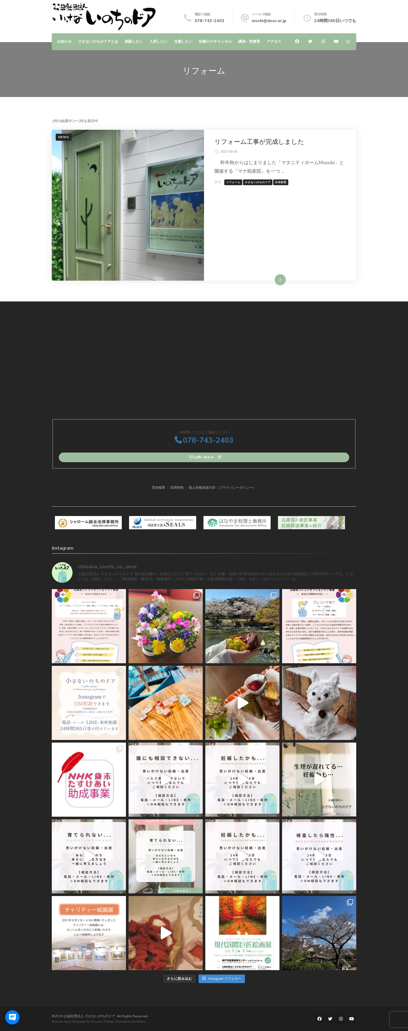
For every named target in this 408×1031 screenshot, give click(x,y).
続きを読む (272, 280)
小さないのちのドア (258, 182)
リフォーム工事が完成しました (259, 142)
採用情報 (177, 487)
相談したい (134, 41)
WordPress (138, 1022)
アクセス (274, 41)
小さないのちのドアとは (98, 41)
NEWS (63, 137)
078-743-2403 (209, 21)
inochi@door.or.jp (269, 21)
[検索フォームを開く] (348, 42)
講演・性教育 (249, 41)
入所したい (158, 41)
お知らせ (64, 41)
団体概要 (158, 487)
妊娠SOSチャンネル (215, 41)
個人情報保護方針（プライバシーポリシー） (222, 487)
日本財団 (280, 182)
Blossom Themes (102, 1022)
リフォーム (233, 182)
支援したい (183, 41)
